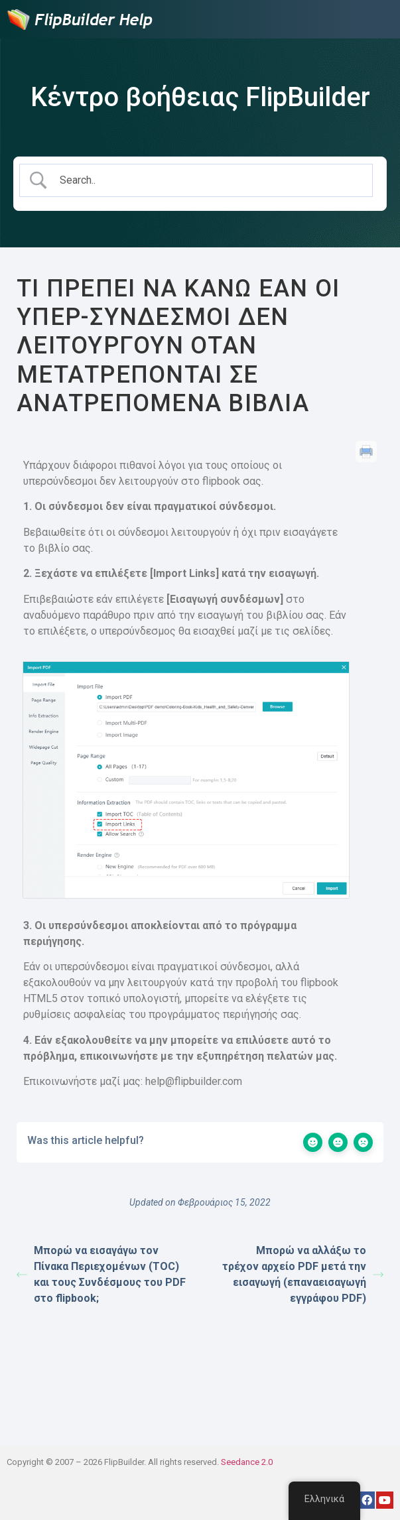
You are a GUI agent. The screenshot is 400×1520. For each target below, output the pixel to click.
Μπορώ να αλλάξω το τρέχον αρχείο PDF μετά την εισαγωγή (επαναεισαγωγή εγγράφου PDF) (302, 1274)
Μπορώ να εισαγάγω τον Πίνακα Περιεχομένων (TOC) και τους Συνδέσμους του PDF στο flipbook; (101, 1274)
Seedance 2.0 (247, 1462)
